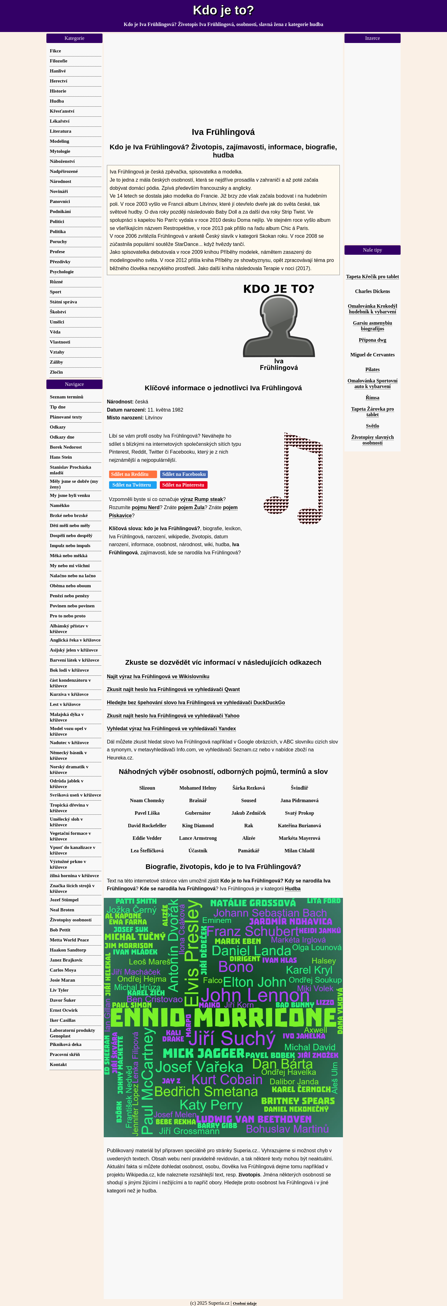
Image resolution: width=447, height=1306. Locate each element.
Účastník (197, 850)
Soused (248, 800)
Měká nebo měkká (68, 555)
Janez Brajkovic (66, 959)
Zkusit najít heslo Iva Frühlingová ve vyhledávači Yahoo (173, 715)
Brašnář (198, 800)
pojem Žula (191, 507)
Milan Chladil (300, 850)
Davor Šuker (63, 1000)
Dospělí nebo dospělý (71, 535)
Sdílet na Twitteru (133, 485)
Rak (248, 825)
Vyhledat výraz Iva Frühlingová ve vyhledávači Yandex (171, 728)
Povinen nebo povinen (72, 605)
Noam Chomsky (147, 800)
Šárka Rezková (249, 788)
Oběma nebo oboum (70, 585)
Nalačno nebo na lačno (73, 575)
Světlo (372, 426)
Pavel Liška (147, 813)
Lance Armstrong (198, 838)
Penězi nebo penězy (69, 595)
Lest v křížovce (65, 704)
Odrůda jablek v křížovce (66, 783)
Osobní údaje (245, 1303)
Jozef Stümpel (64, 899)
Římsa (373, 397)
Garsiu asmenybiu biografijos (372, 325)
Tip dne (58, 406)
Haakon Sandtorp (68, 949)
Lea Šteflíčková (147, 850)
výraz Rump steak (201, 499)
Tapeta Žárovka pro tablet (372, 411)
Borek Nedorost (66, 447)
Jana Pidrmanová (299, 800)
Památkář (248, 850)
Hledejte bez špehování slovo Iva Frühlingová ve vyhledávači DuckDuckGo (196, 702)
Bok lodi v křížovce (69, 670)
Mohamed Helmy (198, 788)
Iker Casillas (63, 1020)
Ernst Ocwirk (64, 1010)
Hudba (293, 888)
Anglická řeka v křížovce (75, 639)
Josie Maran (62, 980)
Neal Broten (62, 909)
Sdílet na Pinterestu (184, 485)
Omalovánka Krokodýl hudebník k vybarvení (372, 308)
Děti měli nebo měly (70, 525)
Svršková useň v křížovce (75, 794)
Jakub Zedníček (249, 813)
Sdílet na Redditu (133, 474)
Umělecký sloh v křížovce (66, 821)
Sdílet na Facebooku (184, 474)
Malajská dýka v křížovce (67, 717)
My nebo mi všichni (70, 565)
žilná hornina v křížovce (74, 875)
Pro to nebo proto (68, 615)
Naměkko (59, 505)
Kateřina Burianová (299, 825)
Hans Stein (61, 457)
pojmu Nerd (146, 507)
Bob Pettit (60, 929)
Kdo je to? (223, 10)
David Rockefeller (147, 825)
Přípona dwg (373, 340)
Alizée (248, 838)
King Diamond (198, 825)
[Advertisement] (223, 77)
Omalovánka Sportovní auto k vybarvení (373, 383)
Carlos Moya (63, 970)
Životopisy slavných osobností (372, 439)
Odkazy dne (62, 437)
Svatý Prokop (299, 813)
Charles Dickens (372, 291)
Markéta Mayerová (299, 838)
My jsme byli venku (70, 495)
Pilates (372, 369)
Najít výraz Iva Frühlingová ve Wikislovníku (158, 676)
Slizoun (147, 788)
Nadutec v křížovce (69, 742)
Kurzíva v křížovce (69, 694)
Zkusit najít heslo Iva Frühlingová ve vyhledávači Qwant (173, 689)
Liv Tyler (59, 990)
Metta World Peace (69, 939)
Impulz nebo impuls (70, 545)
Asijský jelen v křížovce (74, 650)
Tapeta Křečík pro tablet (372, 276)
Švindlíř (299, 788)
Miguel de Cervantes (372, 354)
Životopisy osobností (71, 919)
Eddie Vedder (147, 838)
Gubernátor (198, 813)
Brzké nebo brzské (69, 515)
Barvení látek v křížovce (74, 660)
